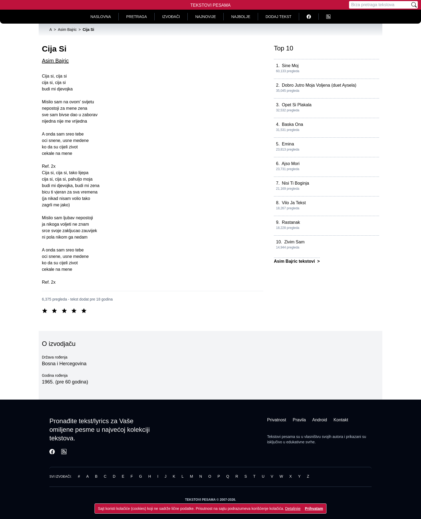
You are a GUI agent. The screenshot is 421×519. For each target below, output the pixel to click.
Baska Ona (292, 124)
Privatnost (276, 420)
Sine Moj (290, 65)
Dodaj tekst (278, 16)
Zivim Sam (294, 242)
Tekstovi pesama (281, 436)
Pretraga (136, 16)
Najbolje (240, 16)
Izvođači (171, 16)
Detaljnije (293, 508)
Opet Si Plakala (296, 105)
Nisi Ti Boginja (295, 183)
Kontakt (340, 420)
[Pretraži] (414, 5)
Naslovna (100, 16)
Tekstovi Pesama (210, 5)
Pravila (299, 420)
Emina (288, 144)
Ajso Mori (291, 163)
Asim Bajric (55, 61)
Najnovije (205, 16)
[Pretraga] (379, 5)
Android (319, 420)
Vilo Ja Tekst (294, 202)
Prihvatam (314, 508)
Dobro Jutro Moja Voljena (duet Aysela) (319, 85)
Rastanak (291, 222)
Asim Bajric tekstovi (295, 261)
